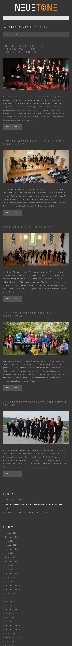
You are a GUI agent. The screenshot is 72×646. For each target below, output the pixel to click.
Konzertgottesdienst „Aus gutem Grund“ (34, 404)
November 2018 (12, 589)
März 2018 (10, 605)
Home (7, 34)
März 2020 (10, 569)
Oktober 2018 (11, 593)
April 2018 (10, 601)
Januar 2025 (10, 545)
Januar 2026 (10, 533)
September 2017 (13, 613)
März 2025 (10, 541)
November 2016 (12, 629)
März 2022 (10, 565)
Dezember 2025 (12, 537)
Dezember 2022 (12, 561)
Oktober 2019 (11, 577)
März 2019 (10, 581)
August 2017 (11, 617)
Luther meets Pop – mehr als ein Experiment (34, 143)
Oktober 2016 (11, 633)
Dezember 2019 (12, 573)
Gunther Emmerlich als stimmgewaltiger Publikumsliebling (25, 49)
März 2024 (10, 553)
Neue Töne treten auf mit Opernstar (27, 315)
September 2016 (13, 637)
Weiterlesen (12, 127)
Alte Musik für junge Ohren (29, 227)
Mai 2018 (9, 597)
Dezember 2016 (12, 625)
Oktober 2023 (11, 557)
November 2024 (12, 549)
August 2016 (11, 641)
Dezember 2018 (12, 585)
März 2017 (10, 621)
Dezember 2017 (12, 609)
